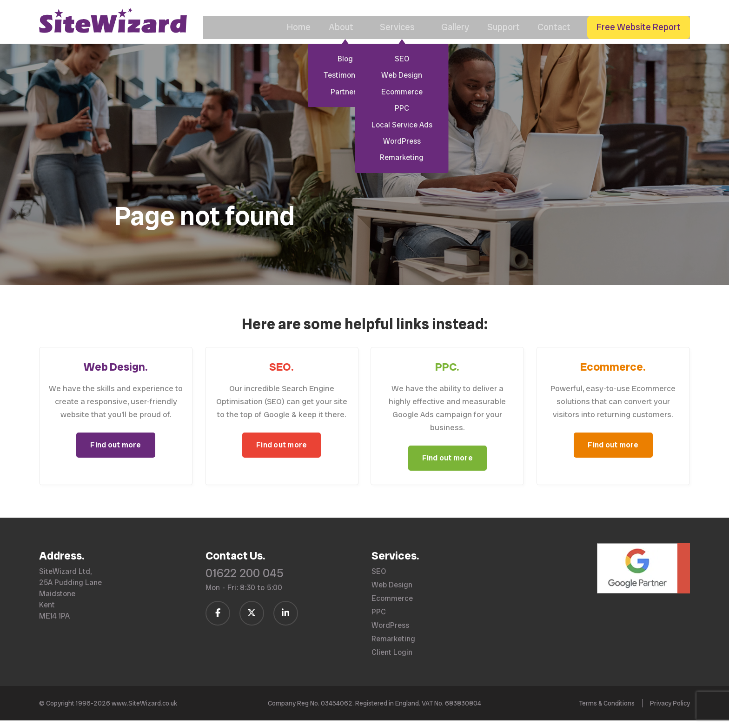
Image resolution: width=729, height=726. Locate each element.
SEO (378, 577)
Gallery (449, 41)
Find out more (115, 459)
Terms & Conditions (607, 709)
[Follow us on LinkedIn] (285, 618)
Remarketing (393, 644)
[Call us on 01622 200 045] (645, 17)
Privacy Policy (670, 709)
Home (288, 41)
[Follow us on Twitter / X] (251, 618)
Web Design (391, 590)
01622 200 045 (244, 578)
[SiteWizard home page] (113, 32)
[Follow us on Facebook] (217, 618)
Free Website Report (638, 41)
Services (394, 41)
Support (498, 41)
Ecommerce (392, 604)
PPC (378, 617)
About (337, 41)
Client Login (391, 658)
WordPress (390, 631)
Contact (551, 41)
